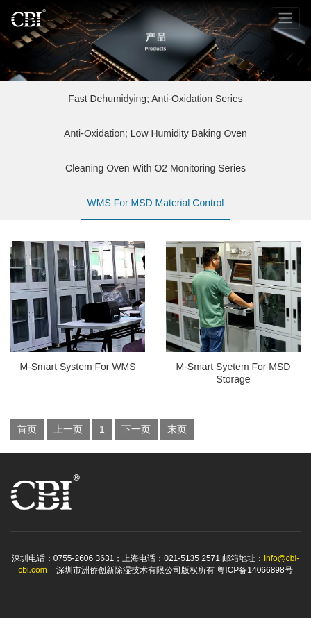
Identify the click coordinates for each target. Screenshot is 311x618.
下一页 (136, 429)
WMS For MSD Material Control (156, 208)
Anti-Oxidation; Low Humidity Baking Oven (155, 139)
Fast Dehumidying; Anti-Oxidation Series (155, 104)
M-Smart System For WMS (77, 366)
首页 (27, 429)
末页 (177, 429)
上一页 (68, 429)
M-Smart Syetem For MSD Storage (233, 373)
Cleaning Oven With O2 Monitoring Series (155, 173)
